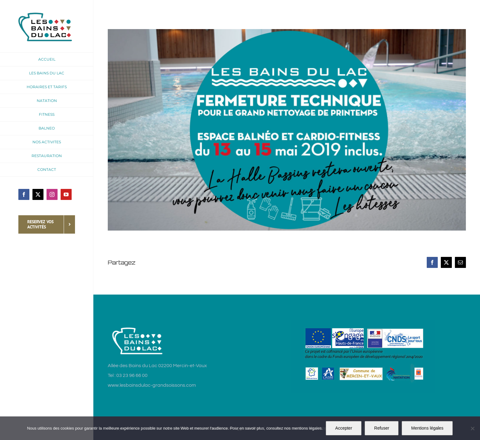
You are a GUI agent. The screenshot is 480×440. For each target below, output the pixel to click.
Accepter (343, 428)
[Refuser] (472, 428)
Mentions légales (427, 428)
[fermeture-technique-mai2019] (287, 130)
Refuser (381, 428)
